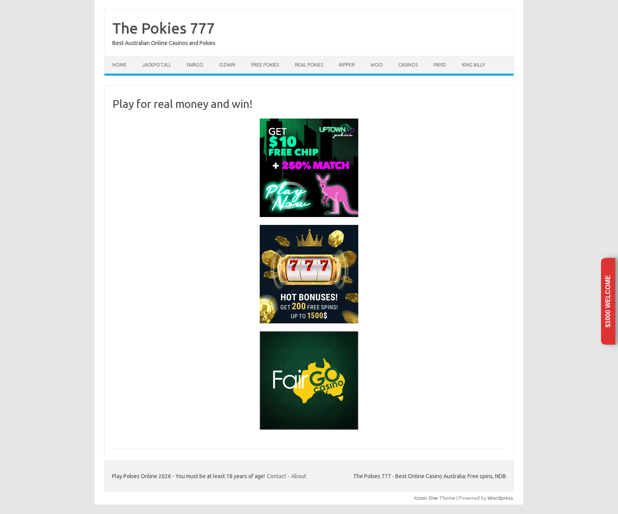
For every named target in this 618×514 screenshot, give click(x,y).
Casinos (408, 64)
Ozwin (227, 64)
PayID (440, 64)
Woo (376, 64)
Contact (276, 476)
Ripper (347, 64)
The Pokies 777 (163, 28)
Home (119, 64)
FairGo (195, 64)
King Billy (473, 64)
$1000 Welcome (608, 301)
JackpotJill (156, 64)
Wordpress (500, 498)
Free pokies (265, 64)
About (298, 476)
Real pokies (309, 64)
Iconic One (426, 498)
